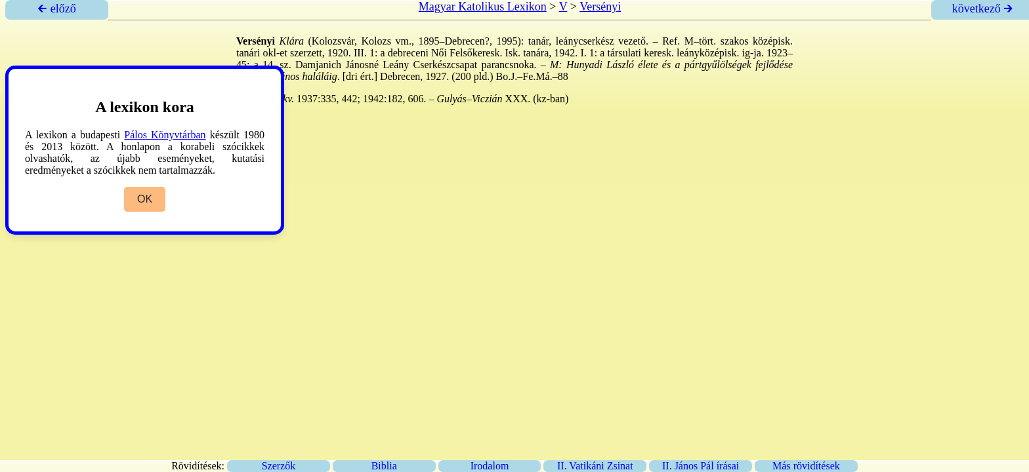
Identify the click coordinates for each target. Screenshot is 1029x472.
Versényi (600, 6)
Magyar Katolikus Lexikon (483, 6)
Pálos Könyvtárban (164, 134)
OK (144, 199)
